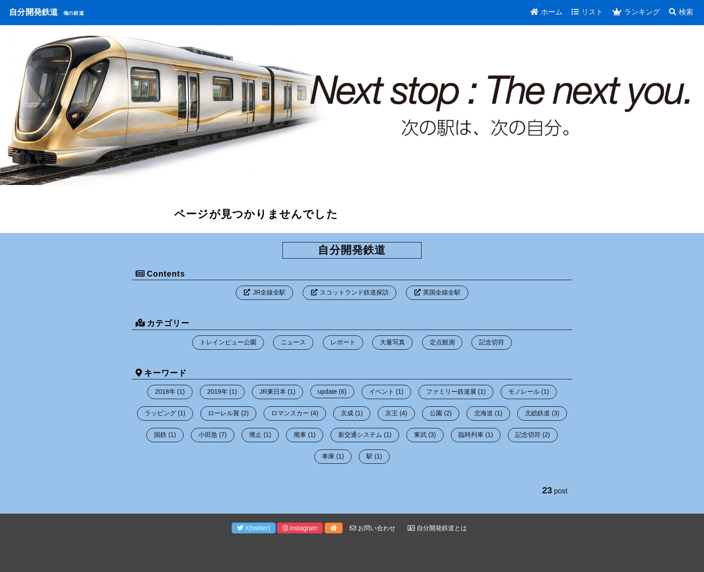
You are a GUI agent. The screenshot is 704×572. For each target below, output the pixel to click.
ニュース (293, 342)
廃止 (255, 434)
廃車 (300, 434)
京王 (391, 413)
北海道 (483, 413)
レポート (343, 342)
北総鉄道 (537, 413)
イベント (381, 391)
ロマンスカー (290, 413)
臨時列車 (471, 434)
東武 (420, 434)
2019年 (217, 391)
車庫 (328, 456)
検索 (681, 12)
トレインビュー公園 (228, 342)
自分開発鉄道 (33, 12)
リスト (587, 12)
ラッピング (160, 413)
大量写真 (392, 342)
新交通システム (360, 434)
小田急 (207, 434)
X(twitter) (253, 528)
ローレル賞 (223, 413)
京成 (347, 413)
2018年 (165, 391)
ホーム (546, 12)
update (327, 391)
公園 (436, 413)
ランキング (636, 12)
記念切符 (491, 342)
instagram (299, 528)
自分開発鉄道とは (437, 528)
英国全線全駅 (442, 292)
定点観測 (442, 342)
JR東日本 (273, 391)
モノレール (524, 391)
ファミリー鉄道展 (451, 391)
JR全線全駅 (269, 292)
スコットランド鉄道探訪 (354, 292)
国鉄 (160, 434)
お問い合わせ (373, 528)
